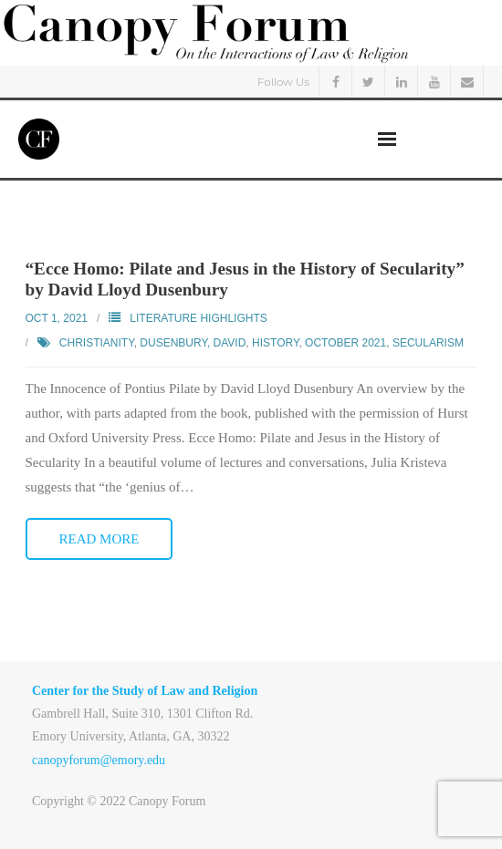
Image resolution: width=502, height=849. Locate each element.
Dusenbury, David (193, 342)
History (275, 342)
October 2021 (345, 342)
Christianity (96, 342)
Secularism (428, 342)
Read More (99, 539)
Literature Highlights (198, 318)
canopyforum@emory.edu (98, 760)
